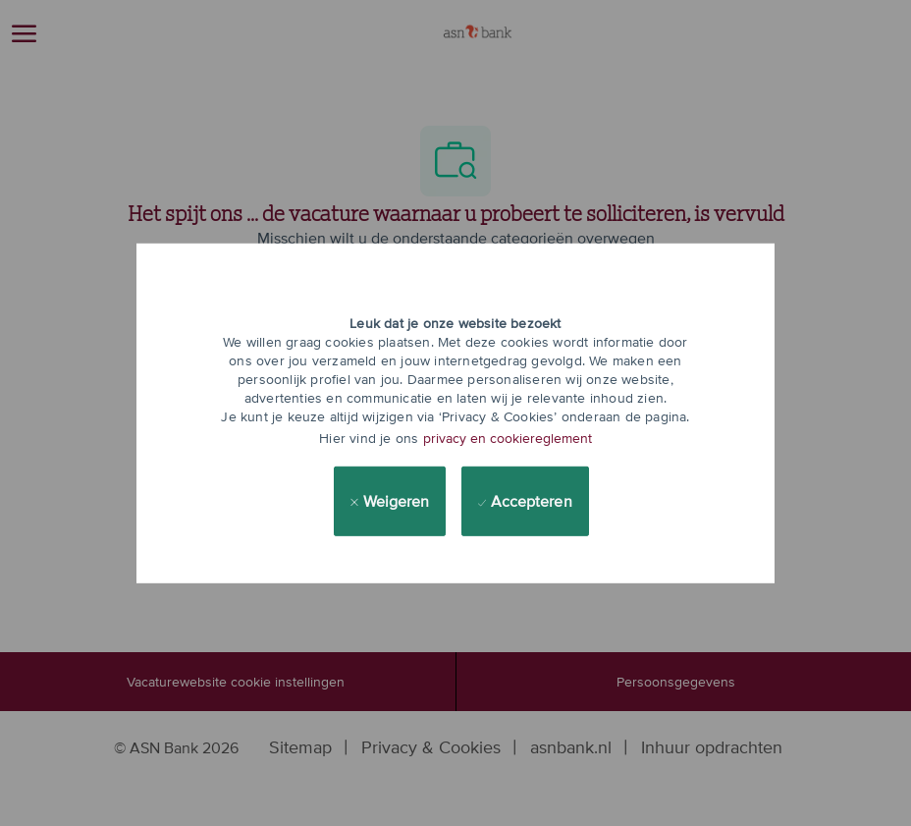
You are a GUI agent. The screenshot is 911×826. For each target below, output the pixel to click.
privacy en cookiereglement (507, 438)
